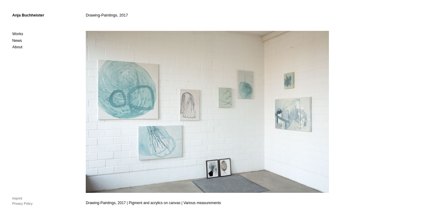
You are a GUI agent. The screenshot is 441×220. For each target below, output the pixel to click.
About (17, 47)
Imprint (17, 198)
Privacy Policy (22, 203)
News (17, 40)
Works (17, 34)
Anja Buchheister (28, 15)
